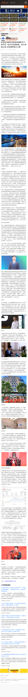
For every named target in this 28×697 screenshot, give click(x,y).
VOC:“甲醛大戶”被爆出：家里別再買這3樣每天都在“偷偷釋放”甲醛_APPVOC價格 (13, 656)
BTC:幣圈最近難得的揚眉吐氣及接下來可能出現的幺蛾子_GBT (13, 668)
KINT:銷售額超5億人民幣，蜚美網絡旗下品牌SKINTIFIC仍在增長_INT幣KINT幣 (13, 644)
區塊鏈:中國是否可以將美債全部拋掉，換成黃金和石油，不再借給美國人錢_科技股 (13, 629)
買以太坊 (9, 695)
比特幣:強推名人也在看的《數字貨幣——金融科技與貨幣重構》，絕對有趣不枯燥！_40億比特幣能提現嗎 (13, 602)
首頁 (1, 52)
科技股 (6, 594)
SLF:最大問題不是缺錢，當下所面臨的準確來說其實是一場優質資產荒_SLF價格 (13, 617)
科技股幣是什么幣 (12, 594)
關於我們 (6, 688)
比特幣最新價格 (7, 52)
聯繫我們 (2, 688)
